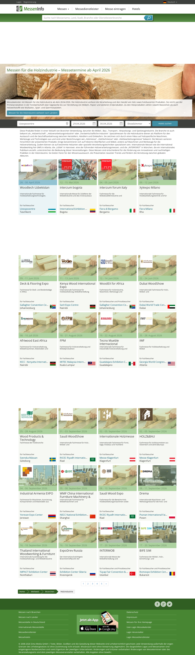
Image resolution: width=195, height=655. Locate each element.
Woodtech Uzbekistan (34, 187)
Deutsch (172, 2)
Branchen (49, 591)
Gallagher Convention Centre (35, 304)
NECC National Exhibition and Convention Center (86, 514)
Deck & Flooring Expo (34, 283)
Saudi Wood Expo (111, 493)
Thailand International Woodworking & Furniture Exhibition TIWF (37, 552)
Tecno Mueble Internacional (109, 342)
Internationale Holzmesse (117, 436)
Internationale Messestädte (31, 627)
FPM (63, 340)
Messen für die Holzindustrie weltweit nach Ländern (33, 112)
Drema (144, 493)
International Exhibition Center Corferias (81, 208)
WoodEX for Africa (112, 283)
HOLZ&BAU (147, 436)
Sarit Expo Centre (69, 304)
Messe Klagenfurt (109, 457)
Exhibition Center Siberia (73, 571)
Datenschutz (132, 612)
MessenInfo (30, 8)
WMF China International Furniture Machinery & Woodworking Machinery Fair (77, 495)
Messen (63, 9)
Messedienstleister (87, 9)
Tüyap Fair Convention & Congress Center (122, 571)
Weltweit (35, 591)
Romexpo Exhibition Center (154, 571)
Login (18, 2)
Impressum (132, 617)
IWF (141, 340)
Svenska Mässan (28, 457)
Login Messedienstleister (138, 637)
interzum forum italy (113, 187)
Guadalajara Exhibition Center (115, 361)
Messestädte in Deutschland (32, 622)
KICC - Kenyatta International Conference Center (46, 361)
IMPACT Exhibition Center (34, 571)
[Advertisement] (97, 42)
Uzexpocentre (27, 208)
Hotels (136, 9)
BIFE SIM (145, 550)
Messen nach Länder (28, 617)
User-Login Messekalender (139, 627)
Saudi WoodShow (72, 436)
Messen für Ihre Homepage (139, 622)
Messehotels (24, 637)
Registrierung (30, 2)
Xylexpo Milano (149, 187)
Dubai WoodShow (151, 283)
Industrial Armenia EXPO (36, 493)
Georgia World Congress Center (156, 361)
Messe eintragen (115, 9)
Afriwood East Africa (33, 340)
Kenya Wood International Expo (77, 285)
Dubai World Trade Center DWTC (157, 304)
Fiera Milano (146, 208)
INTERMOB (107, 550)
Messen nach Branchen (29, 612)
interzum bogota (71, 187)
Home (22, 591)
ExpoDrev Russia (71, 550)
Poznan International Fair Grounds (157, 514)
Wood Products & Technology (32, 438)
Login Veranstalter (135, 632)
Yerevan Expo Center (31, 514)
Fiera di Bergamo (109, 208)
